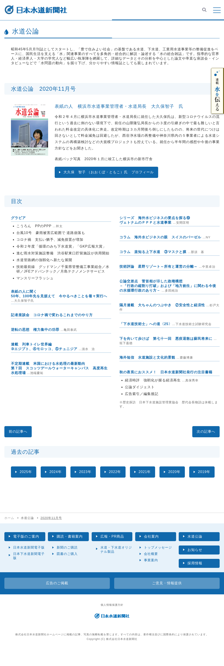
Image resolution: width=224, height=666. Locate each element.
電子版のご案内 (26, 552)
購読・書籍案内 (70, 552)
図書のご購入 (67, 569)
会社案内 (151, 552)
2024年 (56, 472)
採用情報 (194, 579)
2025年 (26, 472)
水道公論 (194, 552)
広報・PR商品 (112, 552)
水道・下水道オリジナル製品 (116, 565)
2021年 (145, 472)
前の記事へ (18, 431)
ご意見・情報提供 (167, 598)
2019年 (26, 487)
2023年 (85, 472)
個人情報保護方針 (112, 620)
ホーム (9, 533)
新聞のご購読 (67, 563)
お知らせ (194, 565)
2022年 (115, 472)
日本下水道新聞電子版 (29, 571)
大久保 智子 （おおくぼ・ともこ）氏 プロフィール (108, 172)
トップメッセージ (158, 563)
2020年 (175, 472)
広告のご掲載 (57, 598)
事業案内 (151, 575)
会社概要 (151, 569)
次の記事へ (206, 431)
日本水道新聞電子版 (29, 563)
